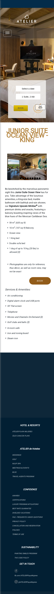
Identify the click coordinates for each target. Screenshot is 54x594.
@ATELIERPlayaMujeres (25, 582)
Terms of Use (18, 534)
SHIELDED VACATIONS (21, 513)
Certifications (18, 500)
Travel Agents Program (23, 476)
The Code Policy (21, 557)
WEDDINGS (16, 455)
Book (21, 108)
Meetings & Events (20, 468)
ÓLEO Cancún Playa (21, 436)
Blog (14, 472)
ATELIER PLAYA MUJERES (22, 431)
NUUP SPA (16, 463)
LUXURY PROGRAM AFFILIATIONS (25, 504)
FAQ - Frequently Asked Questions (27, 517)
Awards (15, 495)
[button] (7, 33)
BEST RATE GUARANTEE (21, 508)
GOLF (14, 459)
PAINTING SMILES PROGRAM (25, 553)
